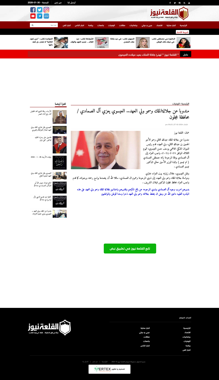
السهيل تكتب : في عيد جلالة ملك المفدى (122, 39)
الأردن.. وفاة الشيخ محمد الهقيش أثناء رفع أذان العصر (40, 112)
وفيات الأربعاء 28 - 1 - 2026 (41, 156)
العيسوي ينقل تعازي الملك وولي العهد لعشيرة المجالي (41, 174)
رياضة (90, 24)
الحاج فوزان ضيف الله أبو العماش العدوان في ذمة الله (42, 184)
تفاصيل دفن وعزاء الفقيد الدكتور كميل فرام (43, 138)
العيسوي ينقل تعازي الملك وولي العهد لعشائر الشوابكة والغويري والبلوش (41, 129)
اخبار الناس (79, 24)
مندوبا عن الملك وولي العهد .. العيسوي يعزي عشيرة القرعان (41, 212)
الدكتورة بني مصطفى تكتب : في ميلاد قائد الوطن (163, 39)
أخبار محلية (171, 24)
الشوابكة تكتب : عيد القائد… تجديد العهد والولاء (82, 39)
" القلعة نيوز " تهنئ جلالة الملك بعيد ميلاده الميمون (148, 53)
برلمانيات (133, 24)
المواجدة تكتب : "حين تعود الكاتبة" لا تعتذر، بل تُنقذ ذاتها (41, 41)
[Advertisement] (109, 77)
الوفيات (111, 24)
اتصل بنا (85, 360)
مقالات (122, 24)
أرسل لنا (71, 2)
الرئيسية (183, 24)
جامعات (100, 24)
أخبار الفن (67, 24)
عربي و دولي (147, 24)
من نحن (58, 2)
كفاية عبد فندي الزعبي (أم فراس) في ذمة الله (42, 198)
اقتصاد (159, 24)
